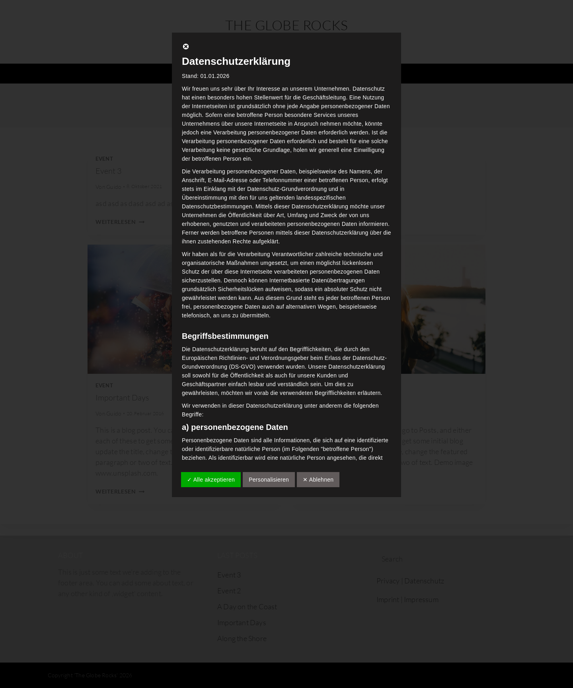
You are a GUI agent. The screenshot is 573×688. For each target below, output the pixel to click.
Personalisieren (269, 479)
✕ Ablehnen (318, 479)
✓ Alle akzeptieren (211, 479)
